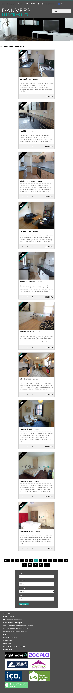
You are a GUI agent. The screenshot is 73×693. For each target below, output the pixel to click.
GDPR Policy (7, 643)
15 (35, 565)
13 (24, 565)
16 (41, 565)
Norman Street (26, 429)
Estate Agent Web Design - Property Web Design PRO (15, 631)
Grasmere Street (26, 531)
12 (66, 560)
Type (20, 573)
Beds (20, 596)
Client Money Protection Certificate (14, 646)
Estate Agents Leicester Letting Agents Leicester (18, 626)
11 (60, 560)
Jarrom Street (25, 79)
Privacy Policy (7, 640)
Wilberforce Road (27, 332)
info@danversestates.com (48, 4)
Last (47, 565)
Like (60, 4)
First (6, 560)
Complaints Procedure (10, 637)
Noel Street (24, 131)
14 (30, 565)
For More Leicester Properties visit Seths (15, 628)
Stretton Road (25, 379)
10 (55, 560)
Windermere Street (27, 181)
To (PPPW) (22, 588)
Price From (22, 581)
